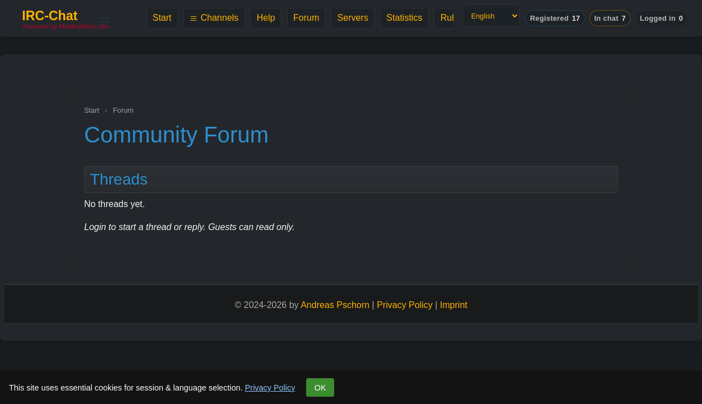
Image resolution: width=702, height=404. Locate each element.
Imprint (454, 305)
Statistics (404, 17)
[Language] (491, 15)
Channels (214, 17)
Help (266, 17)
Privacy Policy (270, 387)
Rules (452, 17)
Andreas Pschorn (335, 305)
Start (162, 17)
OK (320, 387)
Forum (306, 17)
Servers (353, 17)
